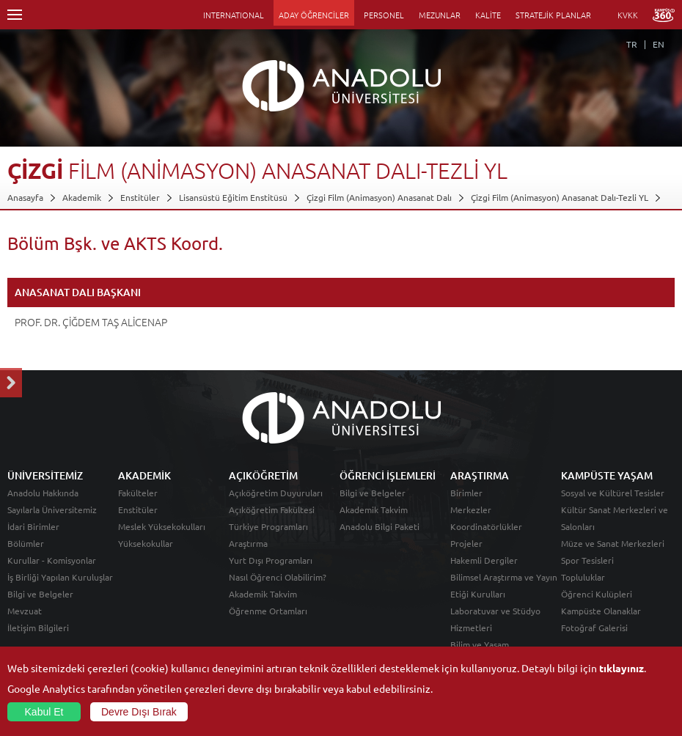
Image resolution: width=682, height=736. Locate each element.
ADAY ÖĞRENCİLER (314, 15)
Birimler (466, 492)
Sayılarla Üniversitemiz (52, 509)
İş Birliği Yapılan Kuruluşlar (60, 577)
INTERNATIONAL (233, 15)
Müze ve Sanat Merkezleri (612, 543)
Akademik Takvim (263, 594)
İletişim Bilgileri (38, 627)
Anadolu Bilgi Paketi (379, 526)
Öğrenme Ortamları (268, 611)
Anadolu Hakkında (42, 492)
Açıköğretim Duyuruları (276, 492)
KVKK (627, 15)
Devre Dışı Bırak (139, 712)
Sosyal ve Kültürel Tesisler (612, 492)
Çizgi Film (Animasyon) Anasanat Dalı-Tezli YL (559, 197)
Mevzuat (24, 611)
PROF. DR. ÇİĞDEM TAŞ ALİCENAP (91, 321)
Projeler (466, 543)
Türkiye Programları (268, 526)
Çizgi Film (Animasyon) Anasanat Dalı (379, 197)
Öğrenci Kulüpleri (596, 594)
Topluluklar (583, 577)
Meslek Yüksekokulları (161, 526)
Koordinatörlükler (486, 526)
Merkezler (470, 509)
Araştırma (248, 543)
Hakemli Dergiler (484, 560)
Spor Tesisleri (587, 560)
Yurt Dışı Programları (270, 560)
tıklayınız (621, 667)
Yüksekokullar (145, 543)
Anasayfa (25, 197)
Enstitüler (140, 197)
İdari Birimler (33, 526)
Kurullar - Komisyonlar (51, 560)
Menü (14, 14)
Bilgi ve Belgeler (40, 594)
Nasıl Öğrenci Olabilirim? (277, 577)
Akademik (81, 197)
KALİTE (488, 15)
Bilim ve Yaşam (479, 644)
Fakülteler (138, 492)
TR (631, 44)
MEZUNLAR (440, 15)
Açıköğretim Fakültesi (272, 509)
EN (658, 44)
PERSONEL (384, 15)
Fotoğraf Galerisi (594, 627)
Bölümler (25, 543)
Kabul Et (44, 712)
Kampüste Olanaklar (601, 611)
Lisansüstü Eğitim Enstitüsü (233, 197)
